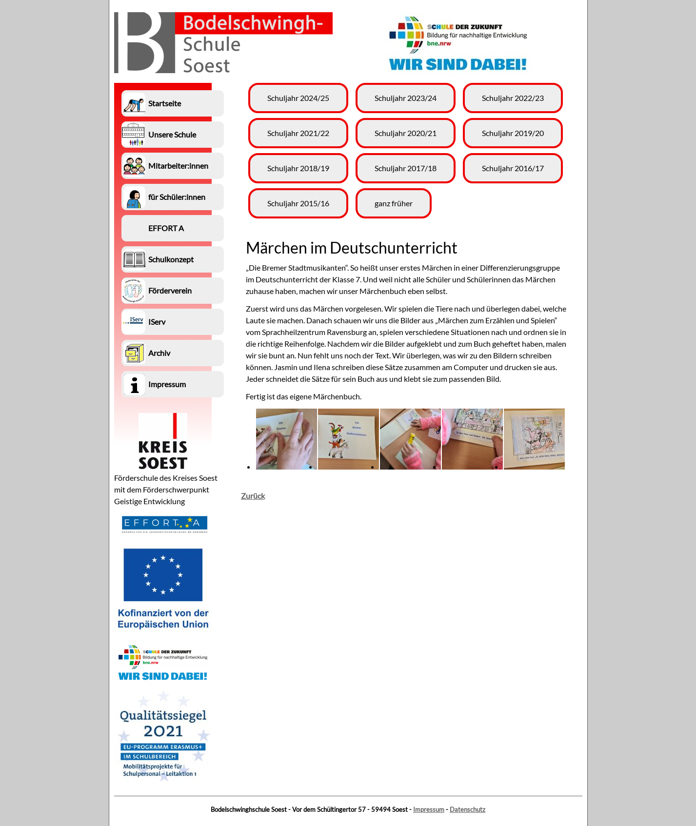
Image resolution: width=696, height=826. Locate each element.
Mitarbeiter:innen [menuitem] (178, 165)
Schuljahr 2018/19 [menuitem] (298, 168)
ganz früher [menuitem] (394, 203)
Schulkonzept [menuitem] (171, 259)
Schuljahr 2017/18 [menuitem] (406, 168)
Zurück (253, 495)
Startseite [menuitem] (164, 103)
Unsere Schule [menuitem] (172, 134)
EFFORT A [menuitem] (166, 228)
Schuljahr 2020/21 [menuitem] (406, 133)
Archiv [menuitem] (159, 352)
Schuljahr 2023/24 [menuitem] (406, 97)
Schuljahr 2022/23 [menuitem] (513, 97)
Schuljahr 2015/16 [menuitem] (298, 203)
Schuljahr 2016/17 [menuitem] (513, 168)
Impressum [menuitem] (167, 384)
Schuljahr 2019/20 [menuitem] (513, 133)
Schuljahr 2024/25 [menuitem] (298, 97)
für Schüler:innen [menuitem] (176, 196)
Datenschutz (467, 809)
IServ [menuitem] (156, 321)
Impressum (428, 809)
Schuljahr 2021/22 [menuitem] (298, 133)
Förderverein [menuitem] (170, 290)
